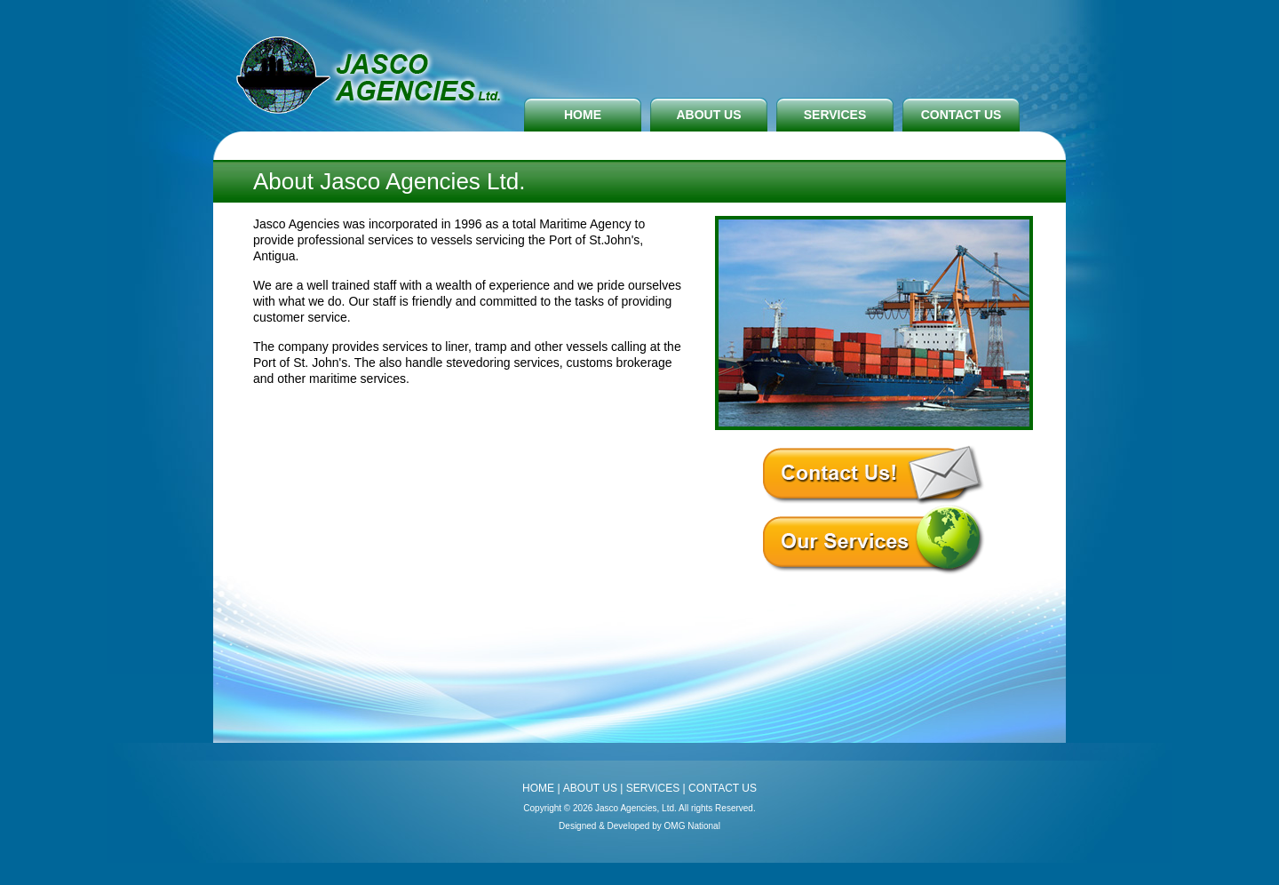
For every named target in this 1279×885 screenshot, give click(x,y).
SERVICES (835, 115)
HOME (582, 115)
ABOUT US (708, 115)
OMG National (692, 826)
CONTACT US (961, 115)
